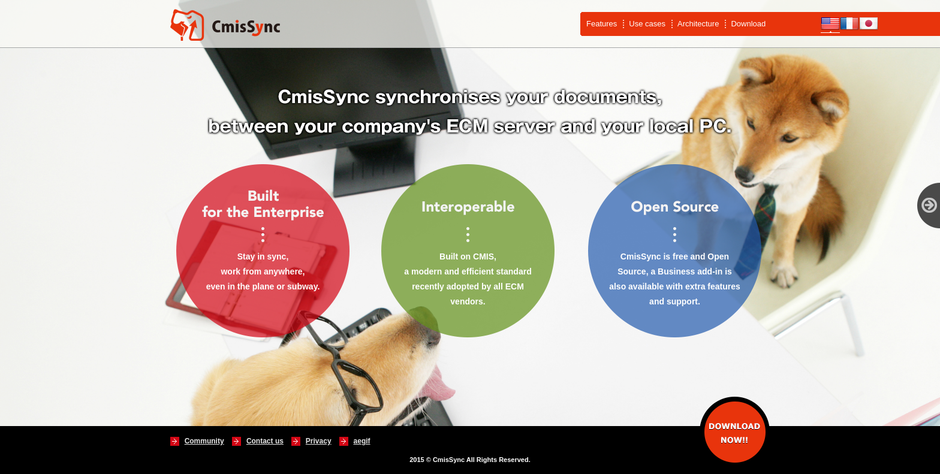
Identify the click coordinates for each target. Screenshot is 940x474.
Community (204, 441)
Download (748, 23)
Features (601, 23)
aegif (362, 441)
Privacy (319, 441)
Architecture (698, 23)
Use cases (647, 23)
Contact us (265, 441)
